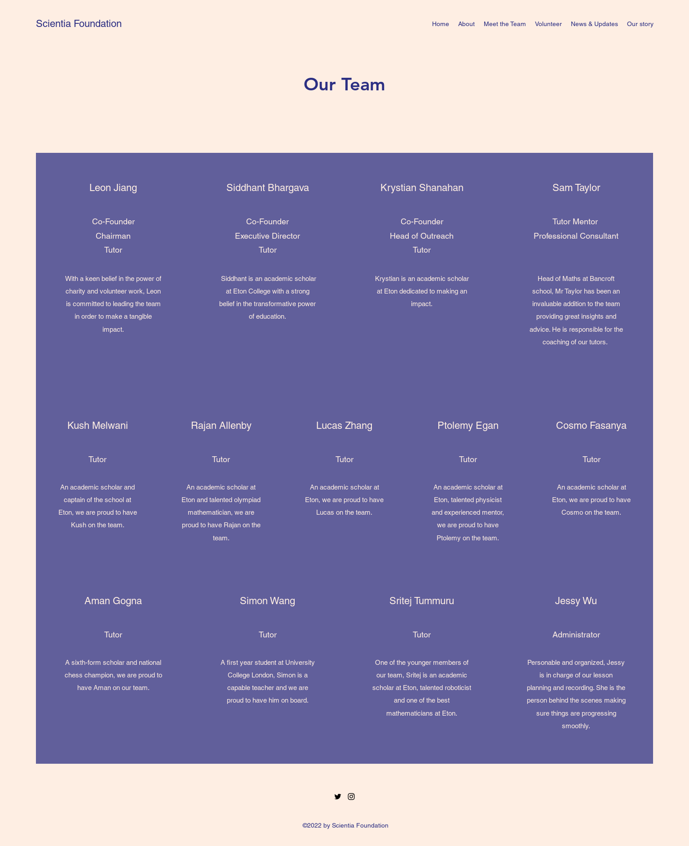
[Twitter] (337, 796)
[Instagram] (351, 796)
